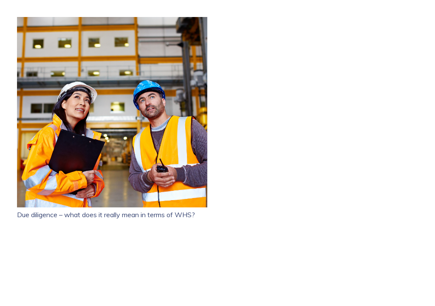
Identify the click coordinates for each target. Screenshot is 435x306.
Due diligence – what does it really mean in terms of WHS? (106, 214)
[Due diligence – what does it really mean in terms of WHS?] (112, 22)
